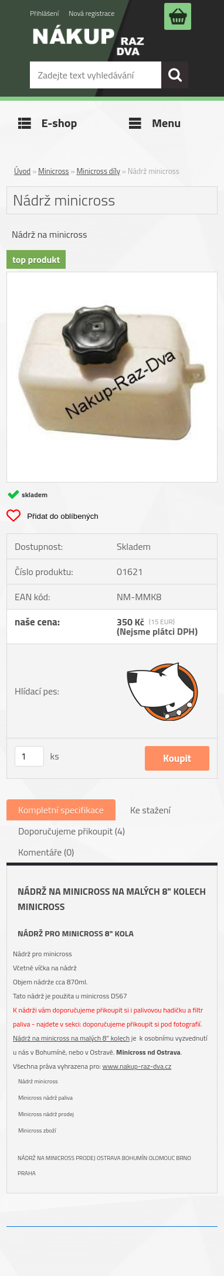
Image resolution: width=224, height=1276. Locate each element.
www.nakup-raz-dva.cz (137, 1066)
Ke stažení (150, 810)
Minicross (53, 171)
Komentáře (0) (46, 852)
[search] (174, 74)
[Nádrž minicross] (112, 277)
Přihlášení (44, 13)
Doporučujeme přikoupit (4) (71, 831)
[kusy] (29, 756)
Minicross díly (98, 171)
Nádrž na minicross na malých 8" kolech (71, 1038)
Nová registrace (91, 13)
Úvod (22, 171)
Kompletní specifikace (61, 810)
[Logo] (88, 48)
